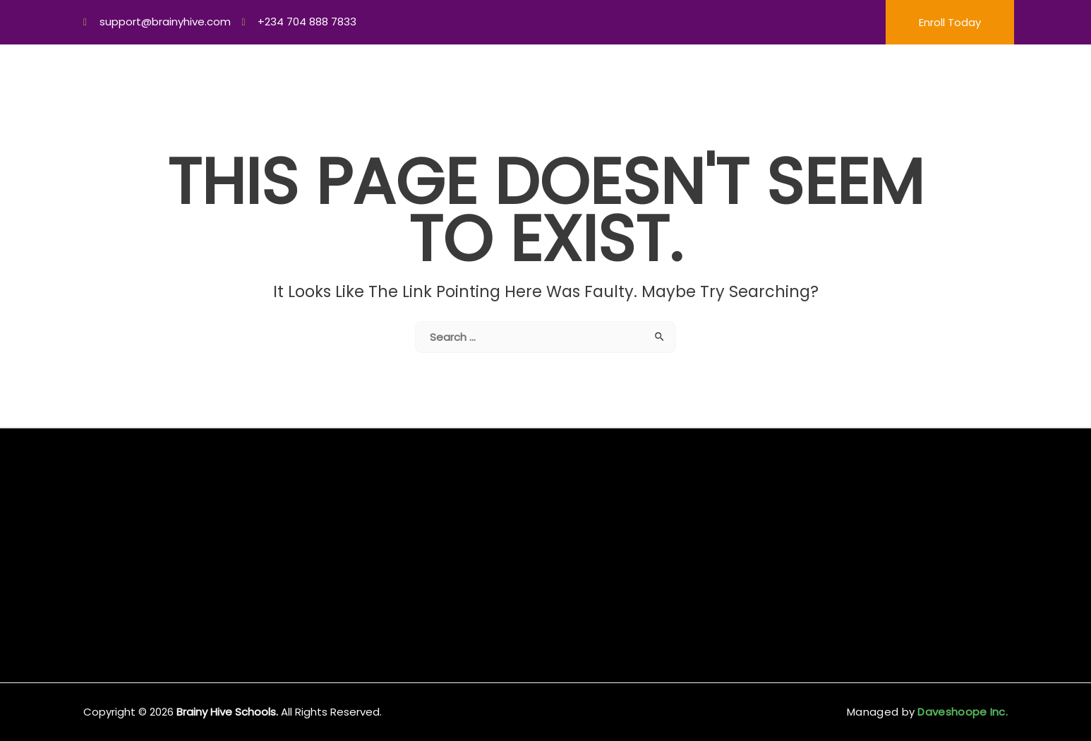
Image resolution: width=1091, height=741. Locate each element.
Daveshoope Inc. (961, 711)
